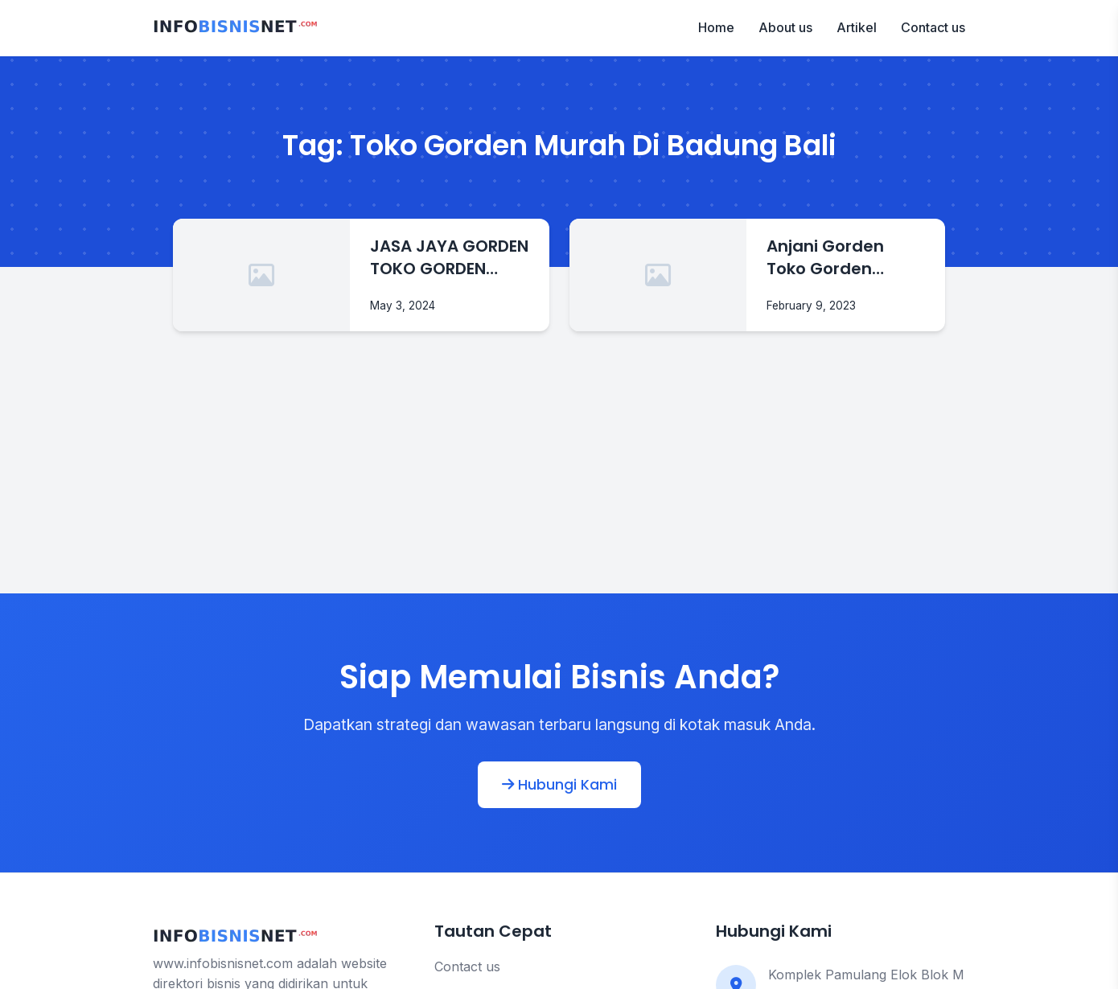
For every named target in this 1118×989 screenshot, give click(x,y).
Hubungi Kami (559, 784)
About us (785, 27)
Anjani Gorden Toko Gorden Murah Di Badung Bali (837, 257)
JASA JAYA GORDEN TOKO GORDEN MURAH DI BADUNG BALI (449, 257)
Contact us (933, 27)
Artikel (856, 27)
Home (716, 27)
